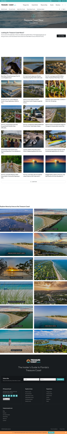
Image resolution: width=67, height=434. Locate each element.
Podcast (4, 415)
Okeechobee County (29, 400)
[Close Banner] (65, 432)
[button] (59, 9)
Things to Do (49, 394)
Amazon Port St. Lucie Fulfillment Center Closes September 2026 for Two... (10, 101)
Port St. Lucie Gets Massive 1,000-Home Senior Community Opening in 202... (10, 176)
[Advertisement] (33, 47)
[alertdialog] (33, 432)
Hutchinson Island (28, 402)
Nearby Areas (28, 404)
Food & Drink (49, 398)
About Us (5, 421)
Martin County (28, 394)
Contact (4, 423)
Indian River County (29, 398)
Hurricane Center (6, 417)
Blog (4, 413)
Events (47, 400)
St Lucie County (28, 396)
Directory (48, 402)
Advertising (5, 419)
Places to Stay (49, 396)
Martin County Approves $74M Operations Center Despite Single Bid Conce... (32, 101)
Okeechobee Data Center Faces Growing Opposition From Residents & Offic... (10, 151)
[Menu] (62, 5)
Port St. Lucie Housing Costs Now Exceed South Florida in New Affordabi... (9, 126)
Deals (47, 404)
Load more (33, 181)
